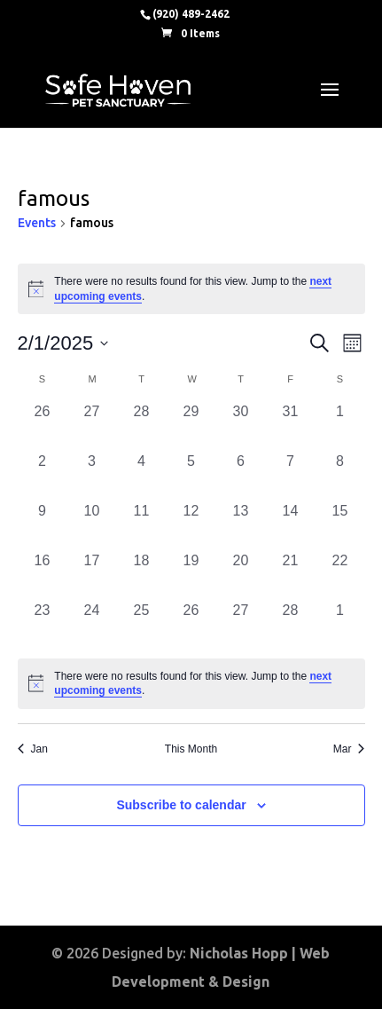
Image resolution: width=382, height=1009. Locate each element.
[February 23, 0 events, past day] (42, 625)
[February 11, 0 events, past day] (142, 525)
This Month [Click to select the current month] (191, 749)
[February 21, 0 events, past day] (291, 575)
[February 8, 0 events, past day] (340, 476)
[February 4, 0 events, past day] (142, 476)
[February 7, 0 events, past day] (291, 476)
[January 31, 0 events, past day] (291, 426)
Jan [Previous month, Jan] (33, 749)
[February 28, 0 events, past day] (291, 625)
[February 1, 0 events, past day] (340, 426)
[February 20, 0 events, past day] (241, 575)
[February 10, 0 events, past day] (92, 525)
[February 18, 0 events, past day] (142, 575)
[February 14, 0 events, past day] (291, 525)
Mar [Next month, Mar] (349, 749)
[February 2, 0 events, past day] (42, 476)
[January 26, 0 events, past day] (42, 426)
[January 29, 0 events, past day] (191, 426)
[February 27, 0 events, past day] (241, 625)
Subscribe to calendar (181, 805)
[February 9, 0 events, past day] (42, 525)
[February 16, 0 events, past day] (42, 575)
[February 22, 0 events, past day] (340, 575)
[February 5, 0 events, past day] (191, 476)
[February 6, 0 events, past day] (241, 476)
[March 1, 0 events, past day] (340, 625)
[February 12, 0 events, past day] (191, 525)
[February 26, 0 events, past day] (191, 625)
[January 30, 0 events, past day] (241, 426)
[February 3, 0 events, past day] (92, 476)
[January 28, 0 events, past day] (142, 426)
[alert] (191, 683)
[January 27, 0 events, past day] (92, 426)
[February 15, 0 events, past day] (340, 525)
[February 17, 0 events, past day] (92, 575)
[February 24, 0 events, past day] (92, 625)
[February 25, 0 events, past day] (142, 625)
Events (37, 223)
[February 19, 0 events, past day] (191, 575)
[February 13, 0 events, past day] (241, 525)
